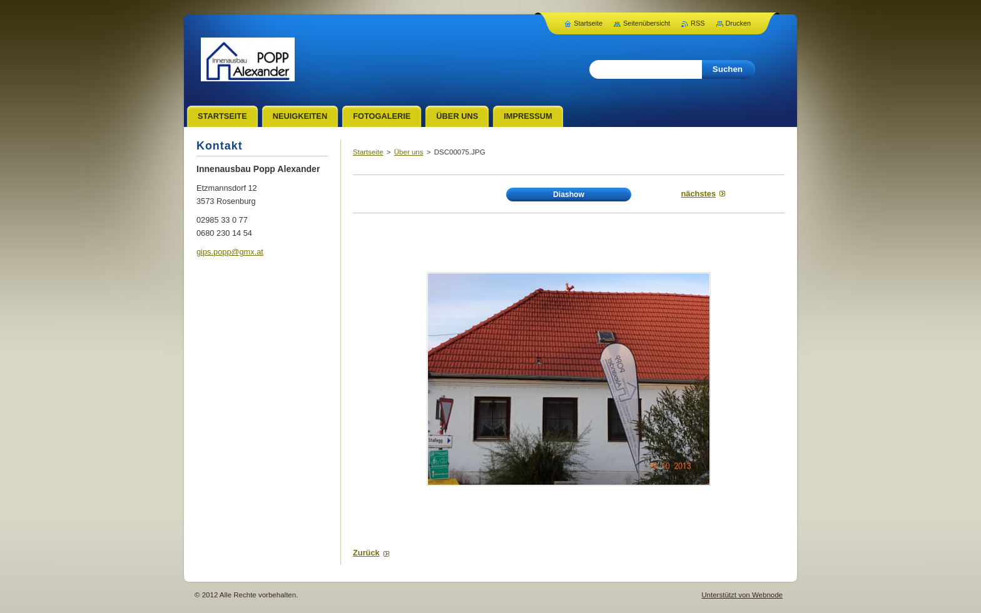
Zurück (366, 552)
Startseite (368, 152)
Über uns (409, 152)
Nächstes (698, 193)
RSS (697, 23)
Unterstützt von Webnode (742, 595)
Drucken (738, 23)
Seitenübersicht (646, 23)
